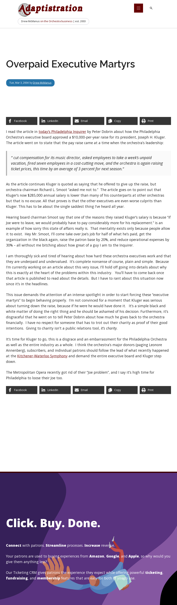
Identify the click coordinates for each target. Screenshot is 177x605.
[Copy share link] (122, 121)
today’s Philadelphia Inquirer (62, 131)
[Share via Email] (88, 121)
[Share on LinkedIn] (55, 121)
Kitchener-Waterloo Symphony (42, 355)
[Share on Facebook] (21, 121)
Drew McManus (42, 82)
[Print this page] (155, 121)
